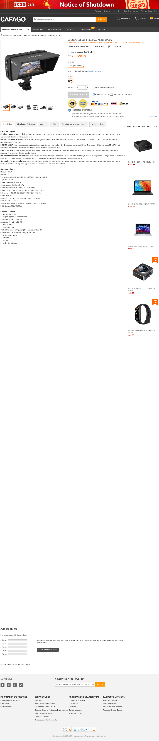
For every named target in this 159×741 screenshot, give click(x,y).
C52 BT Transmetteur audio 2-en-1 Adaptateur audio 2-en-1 (142, 288)
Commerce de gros (75, 710)
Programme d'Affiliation (77, 700)
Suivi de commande (131, 11)
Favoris (140, 19)
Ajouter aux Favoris (100, 94)
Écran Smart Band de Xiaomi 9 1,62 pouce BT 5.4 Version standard (142, 330)
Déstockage (101, 29)
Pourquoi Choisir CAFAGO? (10, 700)
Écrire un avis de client (47, 650)
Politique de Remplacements (45, 703)
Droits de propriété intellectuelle (46, 720)
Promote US (73, 707)
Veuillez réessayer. (95, 71)
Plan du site (5, 703)
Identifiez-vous (127, 18)
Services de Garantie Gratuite (45, 707)
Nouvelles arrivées (39, 29)
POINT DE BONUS (75, 713)
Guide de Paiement (110, 700)
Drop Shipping (74, 703)
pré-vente (70, 29)
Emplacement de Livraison (112, 707)
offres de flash (85, 29)
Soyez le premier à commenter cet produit (80, 47)
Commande (39, 700)
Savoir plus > (153, 116)
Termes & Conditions (42, 717)
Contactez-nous (6, 707)
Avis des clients (98, 124)
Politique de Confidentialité (44, 713)
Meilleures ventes (54, 29)
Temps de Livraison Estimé (112, 710)
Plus (156, 127)
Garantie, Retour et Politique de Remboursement (52, 710)
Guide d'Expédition (109, 703)
